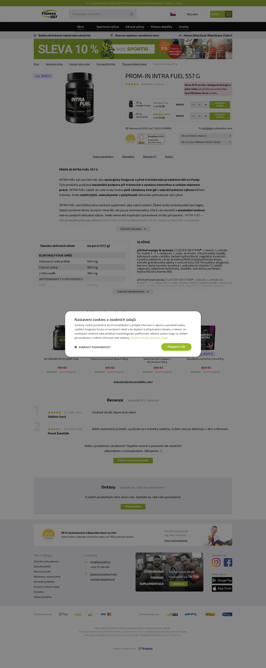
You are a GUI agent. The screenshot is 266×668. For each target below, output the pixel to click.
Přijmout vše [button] (176, 346)
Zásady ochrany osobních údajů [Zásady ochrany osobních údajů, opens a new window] (149, 337)
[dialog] (133, 334)
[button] (92, 347)
